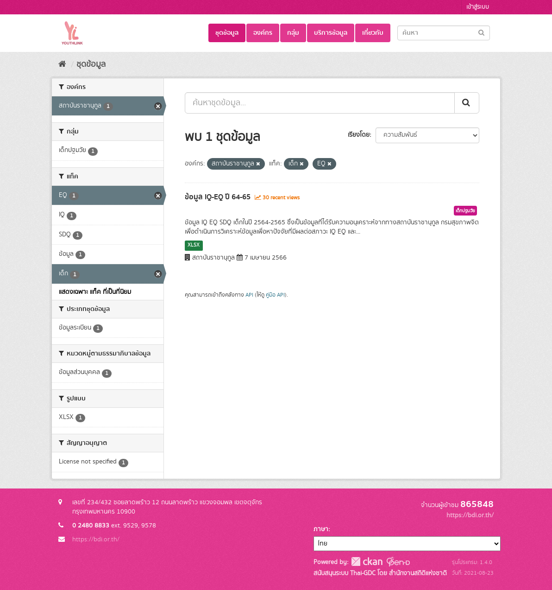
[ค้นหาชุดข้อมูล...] (320, 103)
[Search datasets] (443, 32)
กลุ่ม (293, 33)
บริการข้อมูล (330, 33)
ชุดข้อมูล (226, 33)
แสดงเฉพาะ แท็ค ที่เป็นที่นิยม (95, 292)
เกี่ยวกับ (372, 33)
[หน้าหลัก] (62, 64)
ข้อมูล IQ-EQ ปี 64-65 (218, 197)
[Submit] (481, 32)
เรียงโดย (359, 135)
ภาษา (321, 529)
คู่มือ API (275, 295)
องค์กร (262, 33)
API (249, 295)
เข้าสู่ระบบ (477, 7)
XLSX (194, 245)
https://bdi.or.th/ (95, 539)
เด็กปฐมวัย (465, 211)
